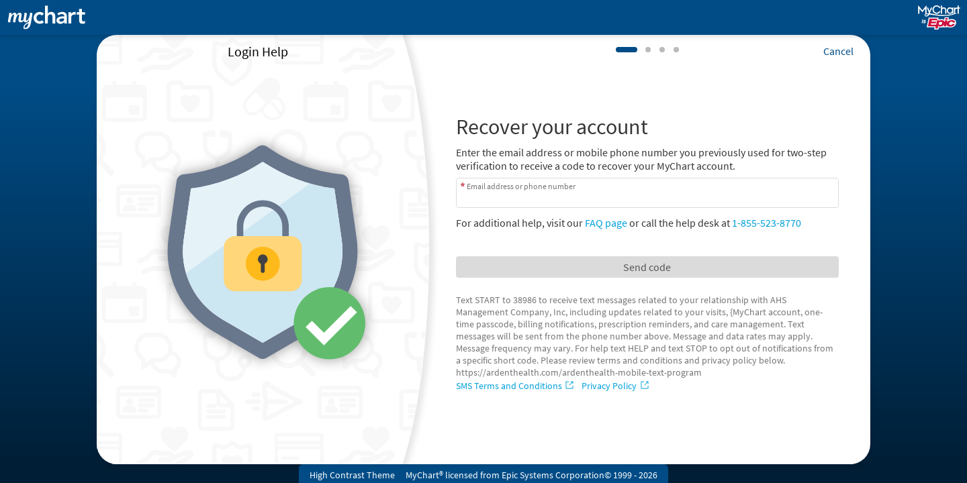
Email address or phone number (521, 186)
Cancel (838, 51)
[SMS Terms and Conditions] (516, 386)
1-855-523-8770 (766, 222)
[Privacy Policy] (616, 386)
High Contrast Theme (352, 475)
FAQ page (606, 222)
